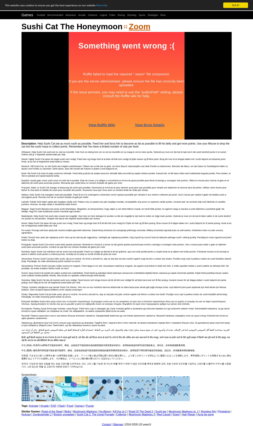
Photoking (224, 411)
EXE (53, 405)
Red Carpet (164, 414)
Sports (142, 15)
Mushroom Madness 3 (142, 414)
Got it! (235, 5)
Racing (121, 15)
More (163, 15)
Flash (61, 405)
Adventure (70, 15)
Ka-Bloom (105, 411)
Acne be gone (205, 414)
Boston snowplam (64, 414)
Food (70, 405)
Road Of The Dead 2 (141, 411)
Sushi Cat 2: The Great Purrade (95, 414)
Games (27, 15)
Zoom (139, 26)
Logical (103, 15)
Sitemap (118, 424)
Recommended (55, 15)
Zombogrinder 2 (42, 414)
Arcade (82, 15)
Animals (33, 405)
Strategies (153, 15)
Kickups (26, 414)
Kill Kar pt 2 (120, 411)
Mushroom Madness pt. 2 (184, 411)
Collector (121, 414)
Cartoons (92, 15)
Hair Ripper (188, 414)
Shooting (131, 15)
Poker (112, 15)
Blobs (67, 411)
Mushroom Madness (85, 411)
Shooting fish (208, 411)
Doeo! (176, 414)
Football (41, 15)
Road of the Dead (51, 411)
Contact (106, 424)
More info (101, 5)
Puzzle (90, 405)
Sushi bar (161, 411)
